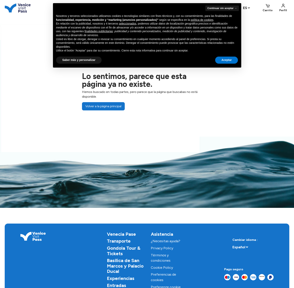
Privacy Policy (162, 248)
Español (238, 247)
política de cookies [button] (202, 19)
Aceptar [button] (226, 59)
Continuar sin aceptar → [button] (222, 8)
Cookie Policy (162, 267)
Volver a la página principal (103, 106)
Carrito (268, 10)
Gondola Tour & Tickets (123, 250)
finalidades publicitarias (99, 31)
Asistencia (162, 234)
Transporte (119, 241)
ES (245, 8)
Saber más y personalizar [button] (79, 59)
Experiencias (120, 278)
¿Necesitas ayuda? (165, 241)
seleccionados (127, 23)
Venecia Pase (121, 234)
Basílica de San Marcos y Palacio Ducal (125, 266)
